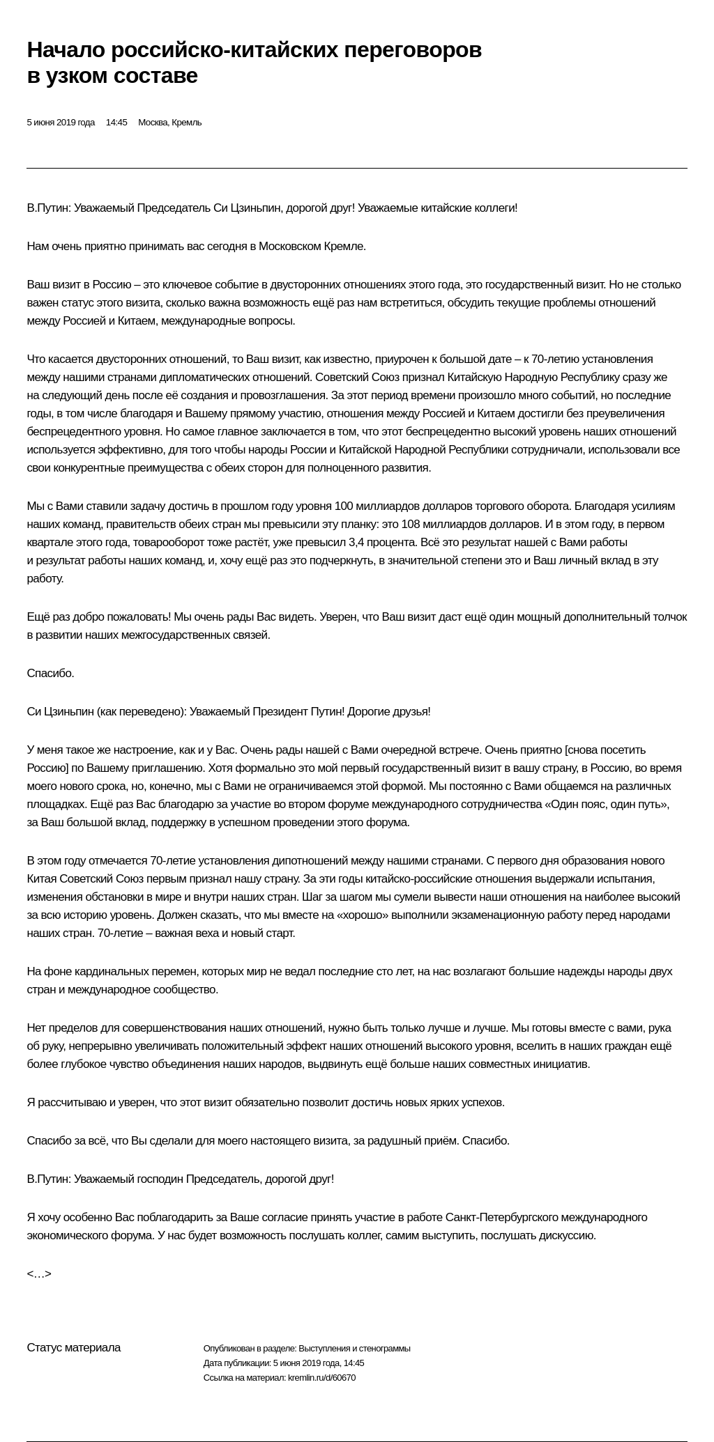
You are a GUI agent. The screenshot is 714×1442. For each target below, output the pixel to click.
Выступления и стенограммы (354, 1348)
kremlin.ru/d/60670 (322, 1377)
